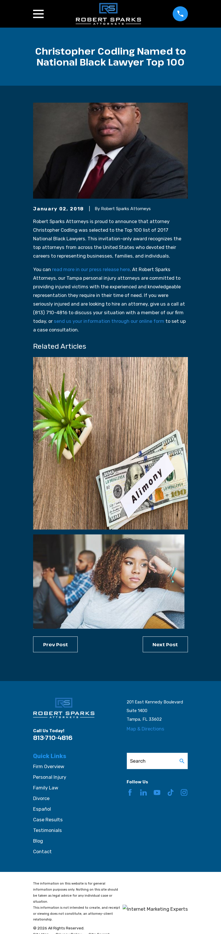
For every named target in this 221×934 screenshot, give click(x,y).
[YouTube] (157, 792)
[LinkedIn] (143, 792)
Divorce (41, 798)
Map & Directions (145, 729)
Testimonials (47, 830)
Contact (42, 851)
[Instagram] (184, 792)
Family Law (45, 788)
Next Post (165, 644)
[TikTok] (170, 792)
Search (138, 761)
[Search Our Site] (182, 761)
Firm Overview (48, 766)
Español (42, 809)
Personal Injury (49, 777)
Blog (38, 841)
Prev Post (55, 644)
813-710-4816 (53, 738)
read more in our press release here (91, 269)
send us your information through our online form (109, 321)
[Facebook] (130, 792)
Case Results (48, 819)
